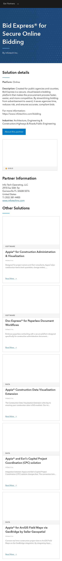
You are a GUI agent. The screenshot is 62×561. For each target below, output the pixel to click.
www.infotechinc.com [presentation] (13, 200)
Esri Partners (9, 3)
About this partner (14, 131)
